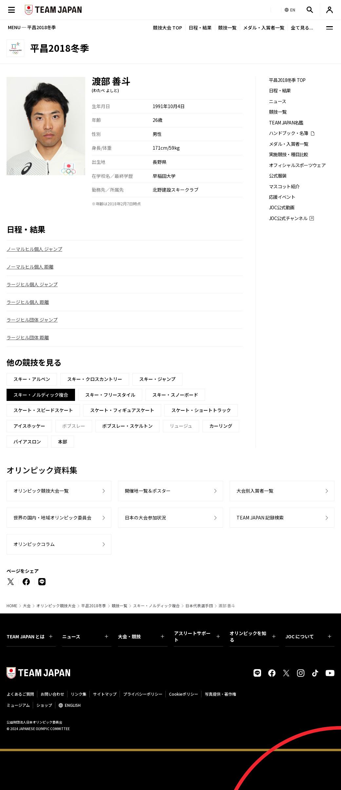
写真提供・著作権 (220, 694)
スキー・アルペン (31, 379)
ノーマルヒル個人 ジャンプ (34, 249)
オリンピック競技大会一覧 (40, 490)
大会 (27, 605)
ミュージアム (18, 705)
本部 (62, 441)
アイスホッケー (29, 426)
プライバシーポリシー (142, 694)
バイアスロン (27, 441)
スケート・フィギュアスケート (122, 410)
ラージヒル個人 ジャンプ (32, 284)
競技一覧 (227, 27)
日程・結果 (200, 27)
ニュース (277, 101)
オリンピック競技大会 (56, 605)
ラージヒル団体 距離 (28, 337)
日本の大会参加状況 (145, 517)
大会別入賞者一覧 (255, 490)
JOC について (308, 636)
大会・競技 (141, 636)
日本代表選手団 (199, 605)
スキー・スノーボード (175, 394)
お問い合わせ (52, 694)
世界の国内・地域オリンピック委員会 (52, 517)
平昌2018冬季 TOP (287, 80)
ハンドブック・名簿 (288, 133)
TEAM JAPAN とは (29, 636)
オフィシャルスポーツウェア (297, 165)
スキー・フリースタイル (110, 394)
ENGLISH (73, 705)
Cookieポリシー (183, 694)
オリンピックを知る (252, 636)
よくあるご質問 (20, 694)
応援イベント (282, 197)
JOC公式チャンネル (288, 218)
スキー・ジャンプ (157, 379)
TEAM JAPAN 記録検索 (260, 517)
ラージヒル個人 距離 (28, 302)
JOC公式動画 (281, 207)
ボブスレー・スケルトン (127, 426)
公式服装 (277, 176)
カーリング (220, 426)
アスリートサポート (197, 636)
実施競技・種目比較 (288, 154)
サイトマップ (105, 694)
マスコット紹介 (284, 186)
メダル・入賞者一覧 (263, 27)
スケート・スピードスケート (43, 410)
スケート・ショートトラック (201, 410)
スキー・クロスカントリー (94, 379)
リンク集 (78, 694)
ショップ (44, 705)
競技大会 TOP (167, 27)
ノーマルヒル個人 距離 (30, 266)
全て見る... (302, 27)
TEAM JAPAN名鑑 (286, 123)
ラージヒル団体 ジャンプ (32, 319)
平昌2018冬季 (93, 605)
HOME (12, 605)
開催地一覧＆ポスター (148, 490)
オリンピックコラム (34, 544)
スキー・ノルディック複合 (156, 605)
